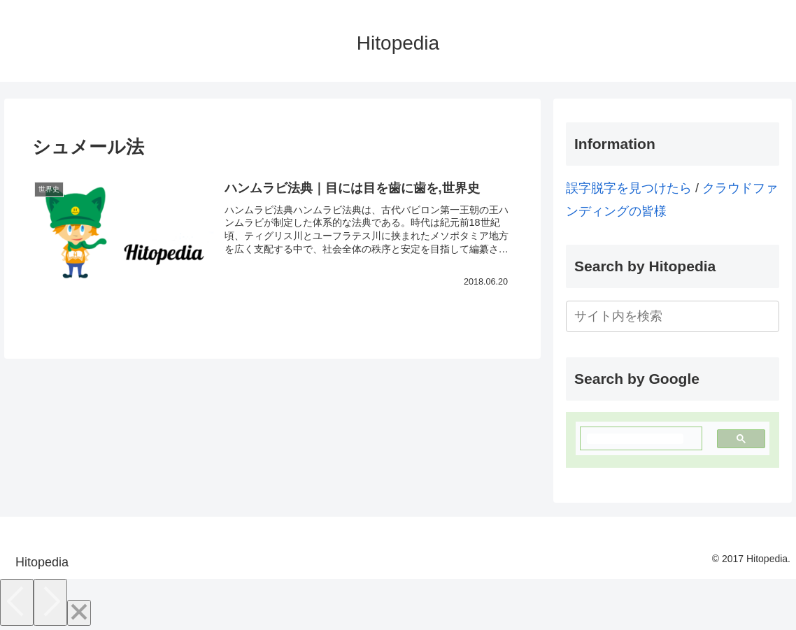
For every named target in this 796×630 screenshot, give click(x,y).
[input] (672, 316)
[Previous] (17, 602)
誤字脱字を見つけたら (629, 188)
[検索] (635, 439)
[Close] (79, 613)
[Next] (50, 602)
